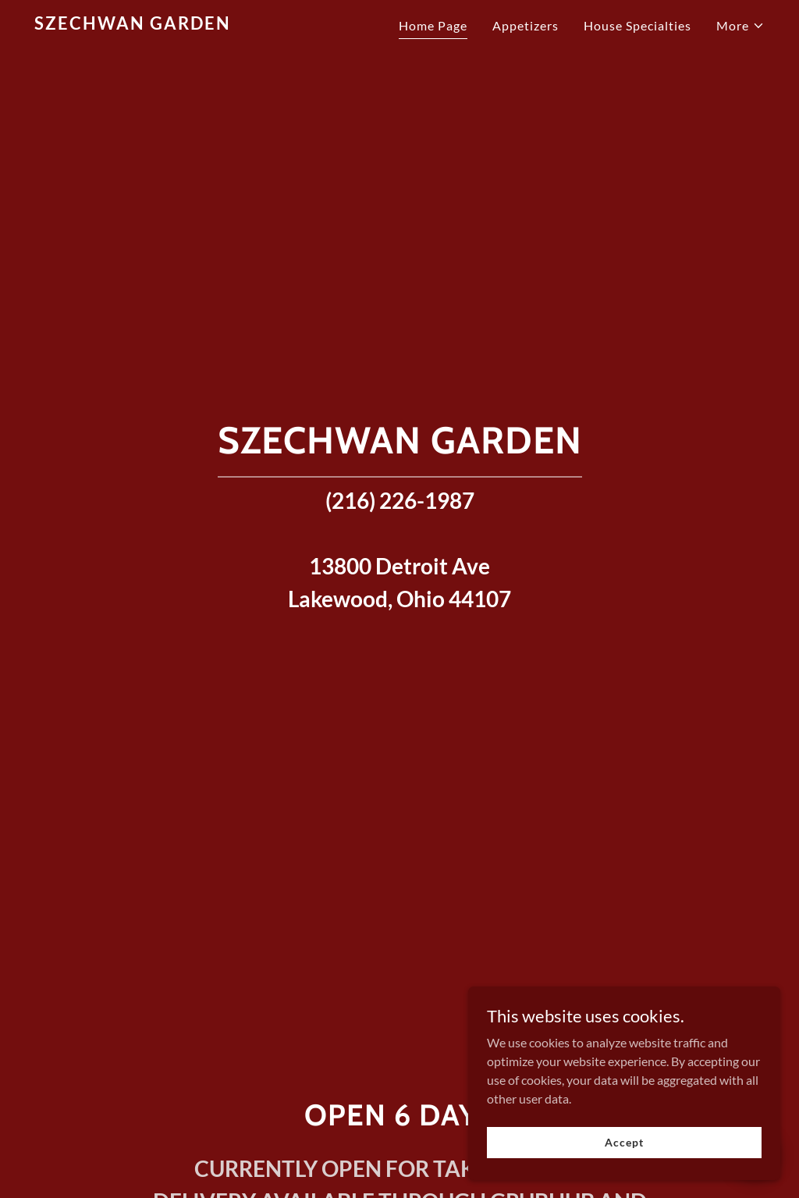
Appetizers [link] (525, 25)
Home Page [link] (433, 25)
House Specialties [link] (637, 25)
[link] (162, 24)
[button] (740, 25)
